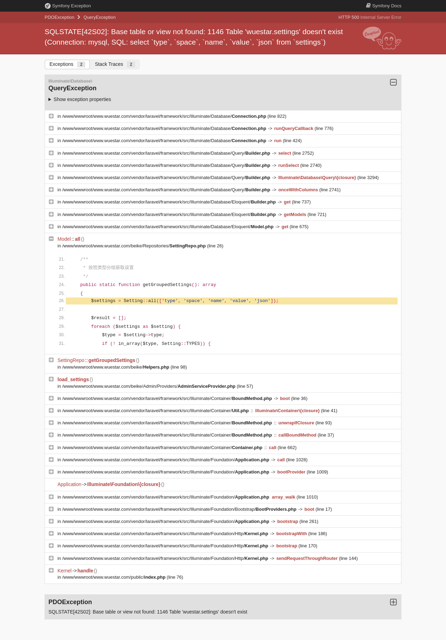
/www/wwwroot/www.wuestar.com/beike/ (116, 367)
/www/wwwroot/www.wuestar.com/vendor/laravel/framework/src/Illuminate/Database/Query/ (166, 153)
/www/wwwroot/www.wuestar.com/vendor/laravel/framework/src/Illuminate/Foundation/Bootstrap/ (180, 509)
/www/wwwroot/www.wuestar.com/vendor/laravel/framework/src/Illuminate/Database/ (165, 116)
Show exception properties (82, 99)
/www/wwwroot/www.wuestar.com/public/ (114, 577)
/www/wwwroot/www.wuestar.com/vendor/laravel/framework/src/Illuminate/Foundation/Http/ (166, 533)
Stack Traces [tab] (115, 64)
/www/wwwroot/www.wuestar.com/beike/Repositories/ (134, 245)
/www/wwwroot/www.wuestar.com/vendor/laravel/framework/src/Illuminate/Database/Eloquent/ (169, 202)
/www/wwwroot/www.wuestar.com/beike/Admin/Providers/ (149, 386)
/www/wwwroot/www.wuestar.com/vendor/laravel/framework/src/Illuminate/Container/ (167, 398)
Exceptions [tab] (67, 64)
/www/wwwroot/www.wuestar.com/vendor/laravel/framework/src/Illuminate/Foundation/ (166, 459)
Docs (383, 5)
